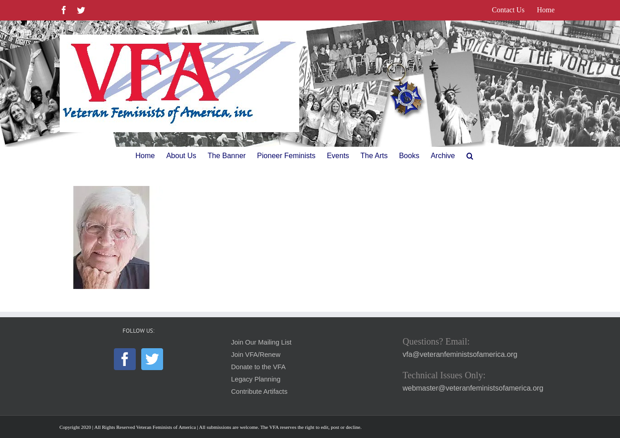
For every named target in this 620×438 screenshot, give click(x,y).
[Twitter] (152, 359)
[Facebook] (125, 359)
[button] (469, 156)
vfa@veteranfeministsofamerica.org (460, 354)
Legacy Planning (255, 379)
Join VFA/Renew (255, 354)
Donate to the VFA (258, 367)
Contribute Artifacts (259, 391)
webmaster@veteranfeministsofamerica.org (473, 388)
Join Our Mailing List (261, 342)
